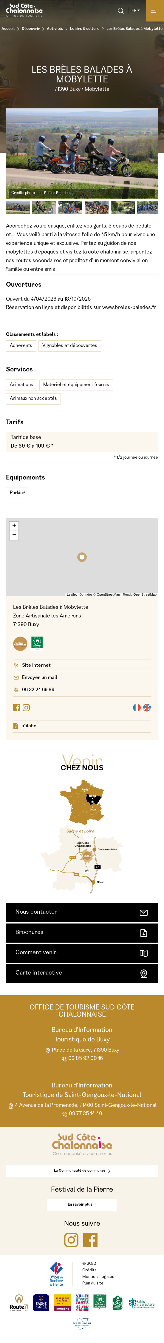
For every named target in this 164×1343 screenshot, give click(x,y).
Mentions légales (98, 1277)
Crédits (89, 1270)
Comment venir (82, 953)
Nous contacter (82, 913)
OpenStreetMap (108, 594)
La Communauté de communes (82, 1171)
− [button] (14, 535)
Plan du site (92, 1283)
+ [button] (14, 526)
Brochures (82, 933)
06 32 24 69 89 (33, 690)
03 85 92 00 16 (82, 1059)
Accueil (8, 29)
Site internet (32, 665)
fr (135, 11)
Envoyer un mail (35, 677)
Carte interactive (82, 973)
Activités (55, 29)
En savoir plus (82, 1205)
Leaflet (72, 594)
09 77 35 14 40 (82, 1114)
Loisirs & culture (84, 29)
